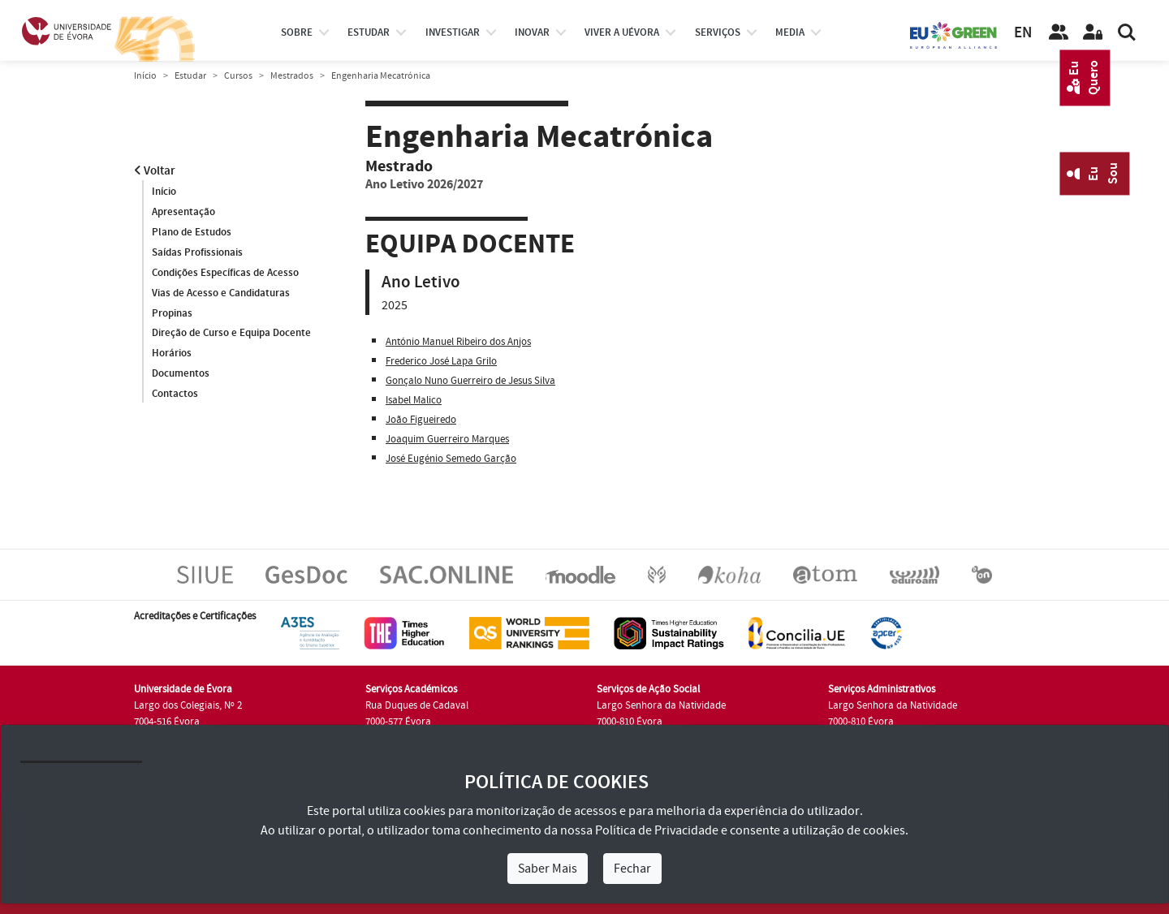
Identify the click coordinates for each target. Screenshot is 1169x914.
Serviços (717, 32)
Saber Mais (547, 868)
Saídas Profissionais (197, 252)
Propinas (172, 313)
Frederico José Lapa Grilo (441, 361)
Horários (172, 354)
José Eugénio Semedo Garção (451, 458)
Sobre (297, 32)
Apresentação (183, 212)
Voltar (154, 171)
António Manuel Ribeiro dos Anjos (458, 341)
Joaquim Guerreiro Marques (447, 439)
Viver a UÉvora (621, 32)
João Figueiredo (421, 419)
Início (145, 76)
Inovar (532, 32)
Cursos (238, 76)
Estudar (190, 76)
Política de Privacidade (656, 830)
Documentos (180, 374)
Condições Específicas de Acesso (225, 272)
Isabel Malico (414, 400)
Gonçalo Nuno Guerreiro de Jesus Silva (470, 380)
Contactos (175, 394)
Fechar (632, 868)
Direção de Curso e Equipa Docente (231, 333)
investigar (452, 32)
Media (789, 32)
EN (1023, 33)
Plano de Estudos (191, 232)
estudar (368, 32)
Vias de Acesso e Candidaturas (221, 293)
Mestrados (291, 76)
